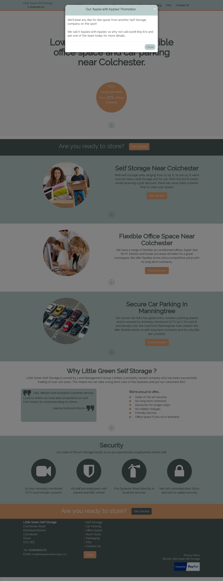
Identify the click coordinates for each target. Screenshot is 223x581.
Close (150, 47)
